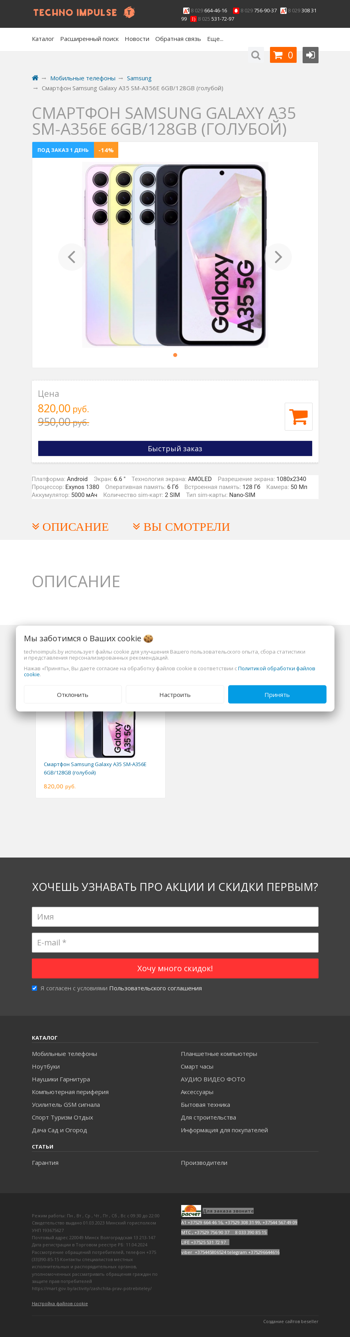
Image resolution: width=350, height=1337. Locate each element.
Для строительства (208, 1117)
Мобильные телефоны (64, 1054)
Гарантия (45, 1162)
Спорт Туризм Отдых (62, 1117)
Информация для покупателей (224, 1130)
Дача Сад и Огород (59, 1130)
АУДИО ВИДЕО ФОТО (213, 1079)
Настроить (175, 694)
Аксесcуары (197, 1092)
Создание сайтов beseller (291, 1321)
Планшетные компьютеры (219, 1054)
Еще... (215, 39)
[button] (72, 255)
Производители (204, 1162)
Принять (277, 694)
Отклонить (72, 694)
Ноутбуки (46, 1066)
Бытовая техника (205, 1104)
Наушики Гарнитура (61, 1079)
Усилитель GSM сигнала (66, 1104)
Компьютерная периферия (70, 1092)
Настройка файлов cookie (60, 1303)
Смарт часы (197, 1066)
